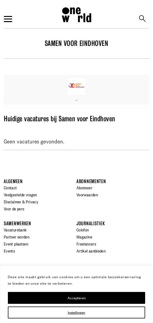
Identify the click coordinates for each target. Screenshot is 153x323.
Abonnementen (91, 181)
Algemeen (13, 181)
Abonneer (84, 187)
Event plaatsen (16, 244)
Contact (10, 187)
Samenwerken (17, 223)
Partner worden (16, 237)
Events (9, 251)
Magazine (84, 237)
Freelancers (86, 244)
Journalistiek (90, 223)
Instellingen (76, 312)
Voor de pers (14, 208)
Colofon (82, 230)
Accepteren (77, 297)
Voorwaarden (87, 194)
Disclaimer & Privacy (21, 201)
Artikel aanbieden (91, 251)
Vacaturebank (15, 230)
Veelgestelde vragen (20, 194)
